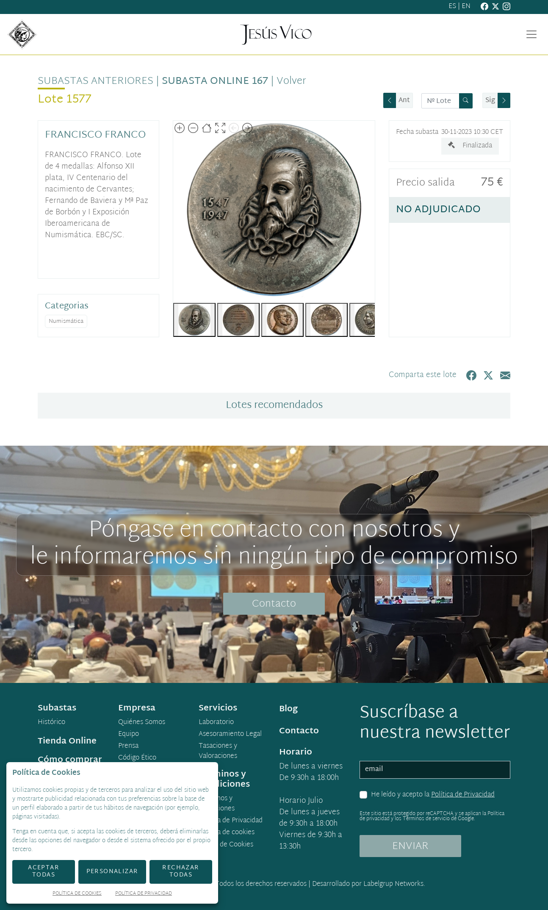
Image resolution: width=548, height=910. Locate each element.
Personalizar (112, 871)
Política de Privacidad (463, 795)
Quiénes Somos (141, 723)
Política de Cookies (77, 894)
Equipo (128, 735)
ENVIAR (410, 846)
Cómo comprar (70, 760)
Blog (288, 709)
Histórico (51, 723)
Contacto (274, 604)
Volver (291, 81)
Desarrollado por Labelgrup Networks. (368, 884)
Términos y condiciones (217, 804)
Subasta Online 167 (215, 81)
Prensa (128, 746)
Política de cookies (227, 833)
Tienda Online (67, 741)
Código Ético (137, 758)
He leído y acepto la (433, 795)
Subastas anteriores (95, 81)
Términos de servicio (426, 819)
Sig (490, 100)
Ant (404, 100)
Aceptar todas (43, 871)
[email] (435, 770)
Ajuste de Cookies (226, 845)
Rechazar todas (180, 871)
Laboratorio (216, 723)
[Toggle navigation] (531, 34)
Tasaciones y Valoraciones (218, 752)
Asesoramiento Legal (230, 735)
